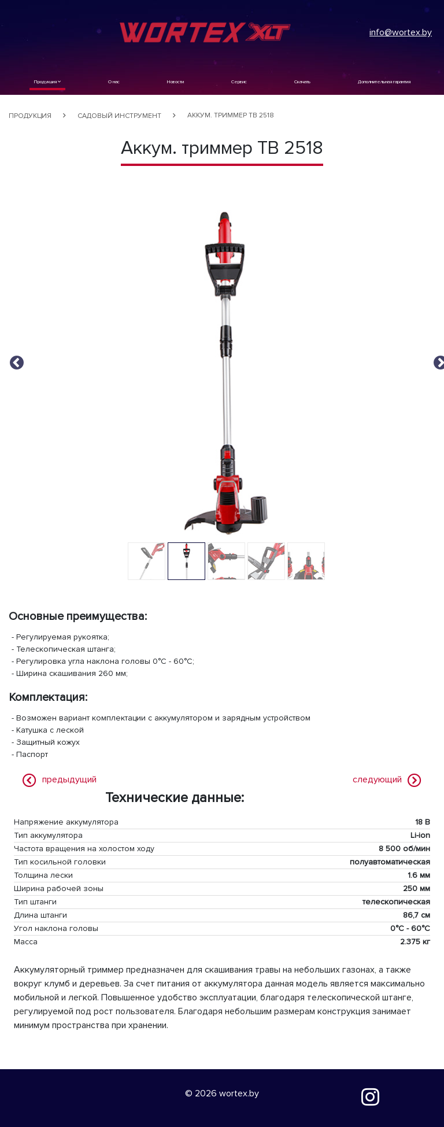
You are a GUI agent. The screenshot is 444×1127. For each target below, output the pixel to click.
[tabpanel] (226, 373)
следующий (377, 779)
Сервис (239, 81)
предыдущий (69, 779)
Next (438, 361)
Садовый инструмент (119, 116)
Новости (175, 81)
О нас (114, 81)
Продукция (30, 116)
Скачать (302, 81)
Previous (14, 361)
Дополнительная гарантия (384, 81)
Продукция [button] (47, 81)
